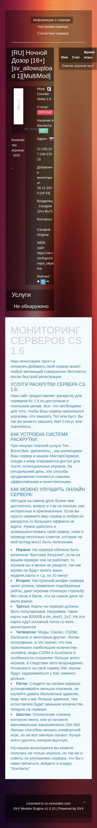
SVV (80, 808)
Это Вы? (44, 211)
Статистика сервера (53, 33)
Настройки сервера (53, 27)
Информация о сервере (51, 20)
